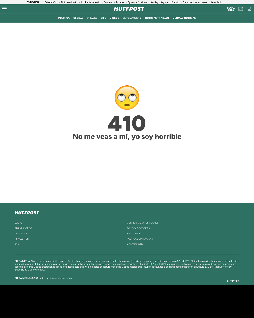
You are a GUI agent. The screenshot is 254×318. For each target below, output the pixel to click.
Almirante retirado (90, 2)
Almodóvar (201, 2)
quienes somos (23, 228)
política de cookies (138, 228)
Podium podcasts (119, 307)
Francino (187, 2)
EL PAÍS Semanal (162, 301)
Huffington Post (90, 301)
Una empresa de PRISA (53, 299)
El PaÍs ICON (134, 307)
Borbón (175, 2)
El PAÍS (85, 296)
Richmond (83, 307)
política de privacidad (140, 239)
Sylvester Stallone (137, 2)
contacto (21, 233)
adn (178, 296)
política (64, 18)
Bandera (108, 2)
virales (92, 18)
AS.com (166, 296)
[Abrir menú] (4, 9)
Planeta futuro (175, 301)
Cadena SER (154, 296)
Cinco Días (135, 301)
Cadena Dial (148, 301)
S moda (150, 307)
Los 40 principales (103, 296)
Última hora (231, 9)
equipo (18, 223)
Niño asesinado (69, 2)
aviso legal (133, 233)
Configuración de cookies (142, 223)
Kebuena (188, 301)
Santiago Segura (159, 2)
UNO (110, 301)
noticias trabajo (157, 18)
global (78, 18)
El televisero (132, 18)
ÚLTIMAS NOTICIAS (184, 18)
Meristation (183, 307)
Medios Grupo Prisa (53, 308)
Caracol (192, 296)
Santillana (120, 296)
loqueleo (166, 307)
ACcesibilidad (135, 244)
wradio (121, 301)
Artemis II (216, 2)
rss (17, 244)
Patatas (120, 2)
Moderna (101, 307)
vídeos (114, 18)
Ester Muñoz (51, 2)
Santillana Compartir (139, 296)
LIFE (103, 18)
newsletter (22, 239)
